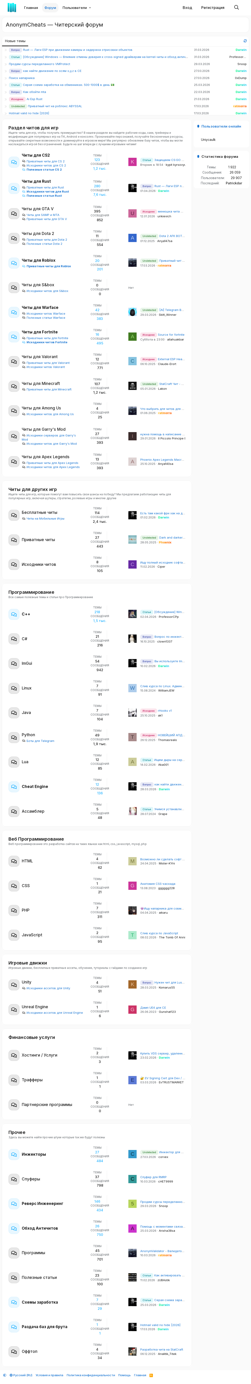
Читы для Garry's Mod (44, 429)
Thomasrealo (167, 740)
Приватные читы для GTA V (44, 219)
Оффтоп (29, 1351)
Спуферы (31, 1179)
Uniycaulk (208, 140)
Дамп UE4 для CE (153, 1007)
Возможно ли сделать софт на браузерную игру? (177, 859)
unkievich (164, 216)
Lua (25, 762)
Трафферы (32, 1080)
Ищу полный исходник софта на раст (167, 562)
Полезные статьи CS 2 (42, 169)
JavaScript (32, 935)
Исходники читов (39, 564)
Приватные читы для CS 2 (43, 161)
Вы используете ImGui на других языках (177, 661)
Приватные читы (38, 539)
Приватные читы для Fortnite (45, 338)
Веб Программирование (36, 839)
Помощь (124, 1375)
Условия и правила (49, 1375)
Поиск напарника (22, 78)
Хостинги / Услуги (39, 1055)
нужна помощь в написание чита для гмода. (173, 434)
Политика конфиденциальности (91, 1375)
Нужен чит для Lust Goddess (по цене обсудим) (182, 982)
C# (24, 639)
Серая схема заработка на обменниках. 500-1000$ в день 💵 (68, 85)
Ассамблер (33, 811)
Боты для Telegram (38, 741)
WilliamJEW (166, 690)
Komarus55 (167, 987)
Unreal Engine (35, 1007)
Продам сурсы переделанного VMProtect (39, 64)
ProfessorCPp (239, 57)
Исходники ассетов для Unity (46, 988)
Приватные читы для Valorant (46, 363)
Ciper (161, 566)
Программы (33, 1253)
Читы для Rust (36, 181)
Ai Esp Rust (34, 99)
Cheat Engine (35, 786)
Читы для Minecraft (41, 383)
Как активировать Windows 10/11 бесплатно (179, 1275)
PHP (26, 910)
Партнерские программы (47, 1104)
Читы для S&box (38, 285)
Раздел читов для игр (33, 128)
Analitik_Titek (167, 1354)
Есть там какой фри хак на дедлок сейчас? (172, 513)
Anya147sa (164, 241)
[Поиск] (236, 8)
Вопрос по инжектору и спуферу (171, 636)
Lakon (162, 388)
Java (26, 712)
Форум (50, 7)
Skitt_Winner (168, 314)
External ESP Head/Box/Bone (169, 359)
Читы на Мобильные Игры (43, 518)
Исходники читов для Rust (45, 191)
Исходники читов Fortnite (44, 342)
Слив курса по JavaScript (159, 933)
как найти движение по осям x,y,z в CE (52, 71)
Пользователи (75, 7)
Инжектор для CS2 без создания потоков (180, 1152)
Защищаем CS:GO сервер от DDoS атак (176, 160)
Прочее (16, 1132)
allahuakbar (175, 339)
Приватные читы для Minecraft (47, 389)
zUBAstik (163, 1280)
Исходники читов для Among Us (48, 414)
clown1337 (164, 641)
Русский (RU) (21, 1375)
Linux (27, 688)
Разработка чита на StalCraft (161, 1349)
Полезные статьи (39, 1277)
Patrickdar (234, 183)
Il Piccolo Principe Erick (174, 438)
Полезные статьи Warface (43, 317)
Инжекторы (34, 1154)
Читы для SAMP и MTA (40, 215)
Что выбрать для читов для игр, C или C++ (172, 409)
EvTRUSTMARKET (171, 1082)
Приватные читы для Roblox (46, 266)
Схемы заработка (40, 1302)
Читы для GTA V (38, 209)
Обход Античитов (40, 1228)
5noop (242, 64)
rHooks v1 (156, 710)
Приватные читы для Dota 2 (44, 239)
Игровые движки (27, 963)
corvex (163, 1157)
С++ (26, 614)
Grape (162, 814)
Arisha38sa (167, 1230)
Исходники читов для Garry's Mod (49, 443)
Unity (26, 982)
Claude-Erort (167, 364)
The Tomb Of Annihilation (177, 937)
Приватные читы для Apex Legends (50, 463)
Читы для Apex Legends (45, 457)
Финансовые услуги (31, 1037)
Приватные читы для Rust (43, 187)
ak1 (160, 715)
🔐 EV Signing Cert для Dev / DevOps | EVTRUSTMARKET (181, 1078)
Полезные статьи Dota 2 (42, 243)
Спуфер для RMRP (153, 1177)
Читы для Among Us (41, 408)
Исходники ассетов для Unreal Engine (52, 1012)
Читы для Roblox (38, 260)
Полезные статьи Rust (42, 195)
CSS (26, 885)
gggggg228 (166, 888)
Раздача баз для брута (44, 1326)
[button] (90, 7)
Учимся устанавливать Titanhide (171, 809)
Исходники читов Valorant (43, 367)
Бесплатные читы (39, 512)
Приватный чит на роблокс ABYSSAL (55, 106)
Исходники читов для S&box (45, 291)
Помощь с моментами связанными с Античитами (176, 1226)
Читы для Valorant (40, 356)
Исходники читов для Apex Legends (51, 467)
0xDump (241, 78)
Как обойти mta (34, 92)
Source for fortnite (162, 334)
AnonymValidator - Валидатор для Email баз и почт (177, 1251)
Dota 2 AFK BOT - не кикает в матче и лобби (182, 236)
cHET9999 (165, 1181)
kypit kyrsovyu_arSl (179, 164)
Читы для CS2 (36, 155)
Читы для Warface (40, 307)
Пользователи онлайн (221, 126)
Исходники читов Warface (43, 313)
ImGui (27, 663)
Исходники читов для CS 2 (44, 165)
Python (28, 735)
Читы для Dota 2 (38, 233)
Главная (31, 7)
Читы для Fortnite (40, 332)
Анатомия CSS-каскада (157, 883)
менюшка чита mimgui (165, 211)
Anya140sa (165, 464)
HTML (27, 861)
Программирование (31, 592)
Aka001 (163, 764)
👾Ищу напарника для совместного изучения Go (176, 908)
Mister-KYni (167, 863)
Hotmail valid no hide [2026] (29, 113)
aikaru (163, 912)
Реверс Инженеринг (42, 1203)
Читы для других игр (32, 489)
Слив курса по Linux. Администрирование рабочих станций (184, 686)
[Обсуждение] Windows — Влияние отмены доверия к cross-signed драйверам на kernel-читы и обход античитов (107, 57)
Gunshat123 (167, 1011)
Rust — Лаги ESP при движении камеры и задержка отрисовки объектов (77, 50)
